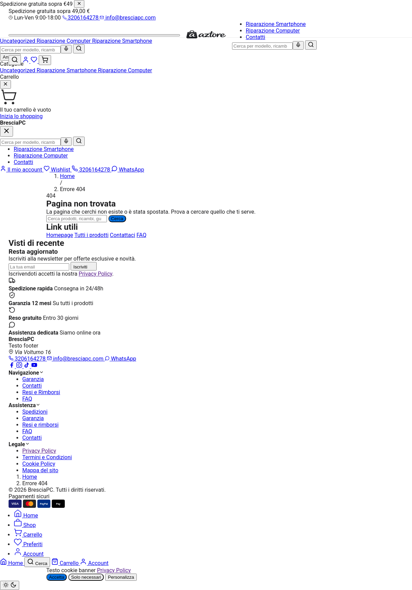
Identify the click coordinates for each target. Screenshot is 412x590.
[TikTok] (27, 366)
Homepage (59, 235)
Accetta (56, 577)
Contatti (255, 37)
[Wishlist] (35, 61)
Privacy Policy (95, 274)
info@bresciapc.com (128, 17)
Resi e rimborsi (40, 425)
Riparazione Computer (273, 30)
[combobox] (262, 46)
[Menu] (94, 35)
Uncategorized (18, 70)
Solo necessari (86, 577)
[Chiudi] (79, 4)
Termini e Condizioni (47, 457)
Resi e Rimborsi (41, 392)
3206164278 (81, 17)
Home (67, 176)
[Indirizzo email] (39, 267)
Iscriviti (83, 266)
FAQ (141, 235)
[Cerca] (311, 45)
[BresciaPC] (206, 37)
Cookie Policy (38, 464)
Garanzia (33, 379)
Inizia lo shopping (21, 116)
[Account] (26, 61)
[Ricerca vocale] (298, 45)
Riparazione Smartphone (276, 24)
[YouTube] (34, 366)
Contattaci (122, 235)
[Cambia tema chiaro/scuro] (9, 585)
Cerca (117, 218)
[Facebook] (12, 366)
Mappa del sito (40, 470)
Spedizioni (35, 412)
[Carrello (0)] (45, 60)
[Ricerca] (76, 218)
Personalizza (121, 577)
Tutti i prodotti (91, 235)
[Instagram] (20, 366)
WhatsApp (120, 358)
